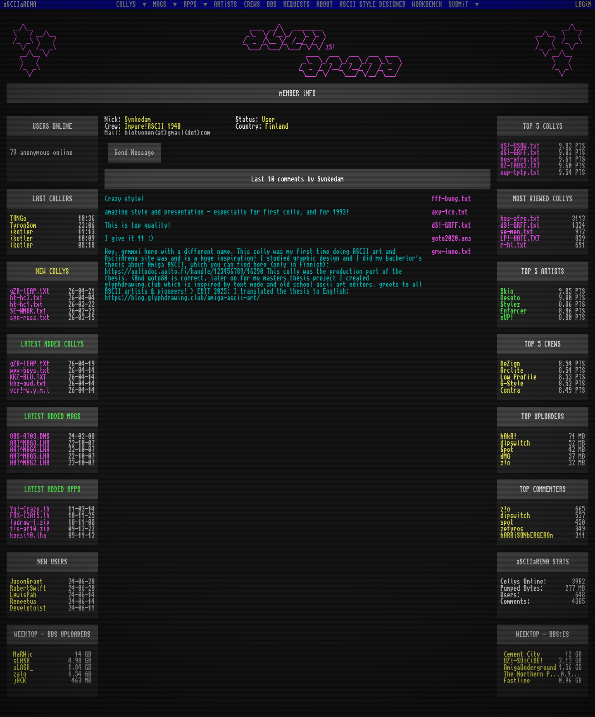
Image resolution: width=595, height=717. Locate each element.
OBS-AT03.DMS (30, 436)
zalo (19, 674)
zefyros (512, 529)
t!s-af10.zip (30, 529)
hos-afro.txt (520, 159)
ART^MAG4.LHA (30, 449)
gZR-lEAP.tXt (30, 291)
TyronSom (23, 225)
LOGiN (583, 4)
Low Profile (518, 377)
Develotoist (28, 608)
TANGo (18, 218)
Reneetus (23, 601)
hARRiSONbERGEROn (526, 535)
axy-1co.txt (449, 212)
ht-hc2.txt (26, 298)
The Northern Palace (532, 674)
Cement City (522, 654)
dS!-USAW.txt (520, 146)
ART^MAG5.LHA (30, 456)
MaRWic (23, 654)
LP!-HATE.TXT (520, 238)
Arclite (512, 370)
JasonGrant (26, 581)
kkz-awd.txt (28, 383)
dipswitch (515, 443)
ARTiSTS (225, 4)
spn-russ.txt (30, 317)
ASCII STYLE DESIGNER (373, 4)
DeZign (510, 364)
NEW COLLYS (52, 271)
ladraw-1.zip (30, 522)
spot (507, 522)
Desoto (510, 298)
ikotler (21, 232)
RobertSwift (28, 588)
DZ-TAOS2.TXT (520, 166)
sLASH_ (23, 667)
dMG (505, 456)
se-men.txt (516, 232)
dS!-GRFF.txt (451, 225)
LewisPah (23, 595)
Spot (507, 449)
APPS (191, 4)
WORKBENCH (427, 4)
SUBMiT (460, 4)
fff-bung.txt (451, 199)
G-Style (512, 383)
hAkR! (508, 436)
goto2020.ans (451, 238)
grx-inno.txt (451, 251)
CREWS (252, 4)
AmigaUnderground (530, 667)
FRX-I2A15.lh (30, 515)
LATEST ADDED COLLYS (52, 344)
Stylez (510, 304)
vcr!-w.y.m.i (30, 390)
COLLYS (127, 4)
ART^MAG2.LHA (30, 463)
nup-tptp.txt (520, 172)
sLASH (21, 661)
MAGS (161, 4)
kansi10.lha (28, 535)
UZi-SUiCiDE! (523, 661)
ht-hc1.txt (26, 304)
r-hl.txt (513, 245)
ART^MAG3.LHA (30, 443)
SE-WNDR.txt (28, 311)
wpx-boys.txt (30, 370)
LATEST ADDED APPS (52, 489)
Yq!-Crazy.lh (30, 509)
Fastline (517, 680)
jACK (19, 680)
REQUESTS (296, 4)
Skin (507, 291)
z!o (505, 463)
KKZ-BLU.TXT (28, 377)
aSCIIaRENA (19, 4)
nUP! (507, 317)
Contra (510, 390)
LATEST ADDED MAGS (52, 416)
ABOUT (325, 4)
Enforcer (513, 311)
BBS (272, 4)
